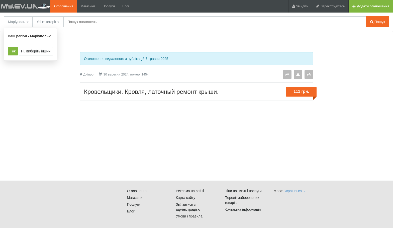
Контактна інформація (243, 209)
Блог (125, 6)
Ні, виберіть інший (36, 51)
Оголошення (63, 6)
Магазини (88, 6)
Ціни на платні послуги (243, 191)
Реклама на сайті (190, 191)
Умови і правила (189, 216)
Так (13, 51)
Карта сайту (185, 198)
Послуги (109, 6)
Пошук (377, 22)
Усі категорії (48, 22)
